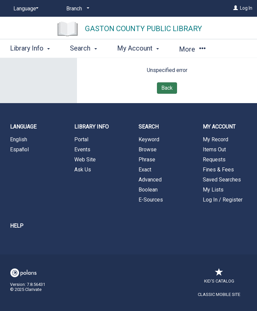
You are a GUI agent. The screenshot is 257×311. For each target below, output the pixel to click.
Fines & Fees (218, 169)
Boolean (148, 189)
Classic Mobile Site (219, 294)
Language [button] (23, 127)
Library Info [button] (30, 48)
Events (82, 149)
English (18, 139)
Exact (145, 169)
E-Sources (151, 200)
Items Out (214, 149)
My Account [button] (138, 48)
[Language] (24, 8)
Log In (246, 8)
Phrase (147, 159)
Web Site (85, 159)
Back (167, 88)
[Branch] (76, 8)
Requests (214, 159)
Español (19, 149)
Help (16, 226)
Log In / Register (223, 200)
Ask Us (82, 169)
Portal (81, 139)
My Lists (213, 189)
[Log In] (235, 8)
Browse (148, 149)
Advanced (150, 179)
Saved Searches (222, 179)
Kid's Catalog (219, 278)
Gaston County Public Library (143, 28)
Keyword (149, 139)
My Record (215, 139)
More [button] (192, 49)
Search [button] (83, 48)
